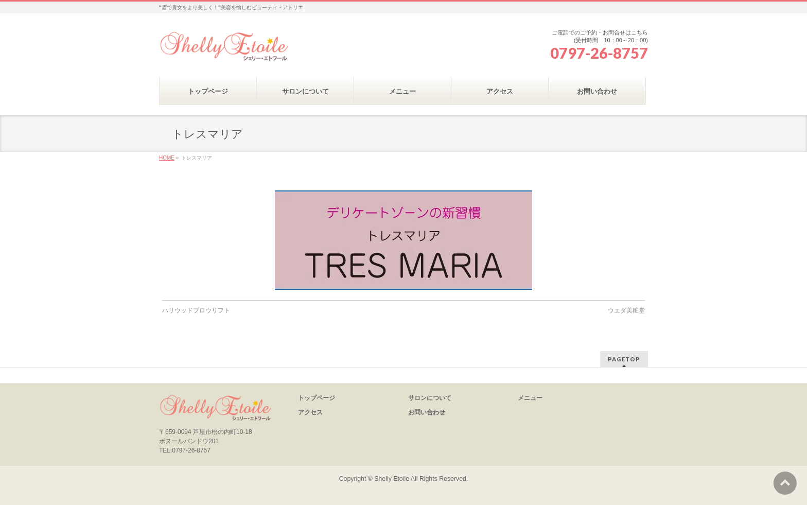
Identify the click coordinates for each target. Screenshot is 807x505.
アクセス (310, 412)
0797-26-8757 (599, 53)
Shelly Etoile (391, 478)
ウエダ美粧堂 (626, 310)
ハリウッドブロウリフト (196, 310)
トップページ (316, 398)
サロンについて (429, 398)
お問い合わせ (426, 412)
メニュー (530, 398)
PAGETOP (624, 359)
